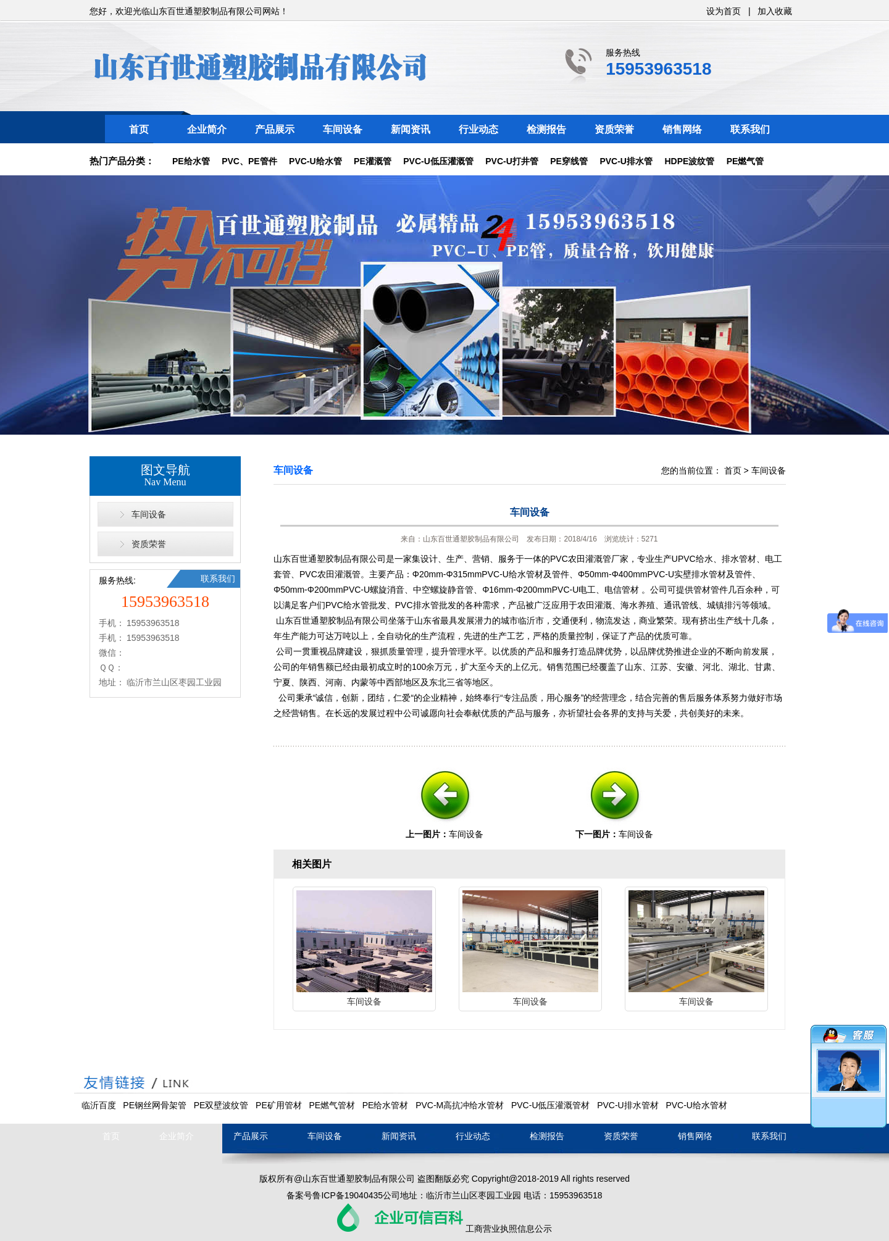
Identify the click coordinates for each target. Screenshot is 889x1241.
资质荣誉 (614, 129)
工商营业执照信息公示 (508, 1229)
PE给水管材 (385, 1105)
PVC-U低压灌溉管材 (550, 1105)
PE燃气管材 (332, 1105)
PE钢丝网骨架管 (154, 1105)
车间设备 (342, 129)
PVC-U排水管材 (628, 1105)
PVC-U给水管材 (696, 1105)
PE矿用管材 (279, 1105)
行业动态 (478, 129)
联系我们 (750, 129)
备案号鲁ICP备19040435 (334, 1195)
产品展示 (274, 129)
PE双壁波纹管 (221, 1105)
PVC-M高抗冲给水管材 (459, 1105)
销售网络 (682, 129)
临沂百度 (98, 1105)
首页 (139, 129)
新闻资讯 (410, 129)
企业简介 (207, 129)
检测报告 (546, 129)
